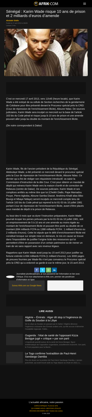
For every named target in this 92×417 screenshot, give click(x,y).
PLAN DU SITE (53, 406)
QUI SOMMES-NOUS (38, 408)
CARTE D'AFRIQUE (40, 406)
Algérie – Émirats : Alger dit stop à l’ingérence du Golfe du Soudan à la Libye (53, 319)
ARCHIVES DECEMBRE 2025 (39, 411)
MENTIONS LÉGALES (53, 408)
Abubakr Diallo (12, 20)
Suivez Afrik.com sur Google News (26, 286)
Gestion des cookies (56, 411)
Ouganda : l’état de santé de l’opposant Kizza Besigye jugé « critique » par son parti (51, 337)
